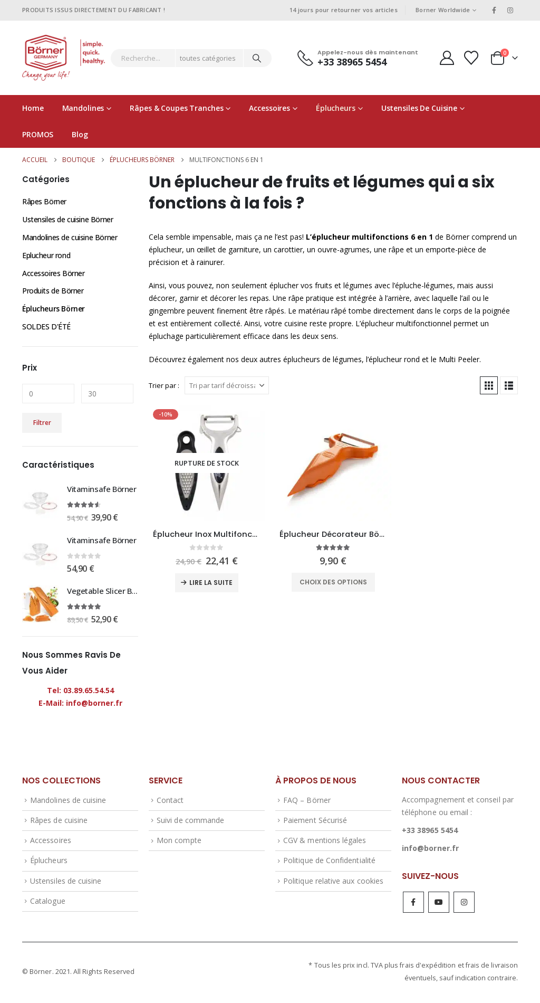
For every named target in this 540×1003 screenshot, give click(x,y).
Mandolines (83, 108)
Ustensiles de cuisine (419, 108)
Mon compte (179, 842)
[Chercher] (257, 58)
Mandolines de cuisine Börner (69, 237)
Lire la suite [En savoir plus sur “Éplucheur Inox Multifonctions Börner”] (211, 582)
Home (33, 108)
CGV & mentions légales (324, 842)
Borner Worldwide (443, 10)
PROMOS (37, 134)
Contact (170, 801)
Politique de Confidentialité (329, 862)
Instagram (464, 903)
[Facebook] (494, 10)
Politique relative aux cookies (333, 882)
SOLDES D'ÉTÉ (46, 327)
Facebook (413, 903)
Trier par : (164, 385)
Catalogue (47, 902)
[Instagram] (510, 10)
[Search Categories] (209, 58)
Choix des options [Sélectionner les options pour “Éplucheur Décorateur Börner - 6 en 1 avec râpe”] (333, 582)
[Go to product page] (207, 463)
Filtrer (42, 423)
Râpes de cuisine (59, 822)
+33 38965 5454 (430, 831)
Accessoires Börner (53, 273)
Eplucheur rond (46, 255)
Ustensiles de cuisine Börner (67, 219)
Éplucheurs (335, 108)
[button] (489, 385)
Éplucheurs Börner (53, 309)
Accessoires (269, 108)
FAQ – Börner (307, 801)
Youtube (438, 903)
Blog (80, 134)
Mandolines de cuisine (68, 801)
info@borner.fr (430, 849)
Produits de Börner (52, 291)
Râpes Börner (44, 201)
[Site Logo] (63, 58)
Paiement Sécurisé (315, 822)
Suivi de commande (190, 822)
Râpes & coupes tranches (176, 108)
